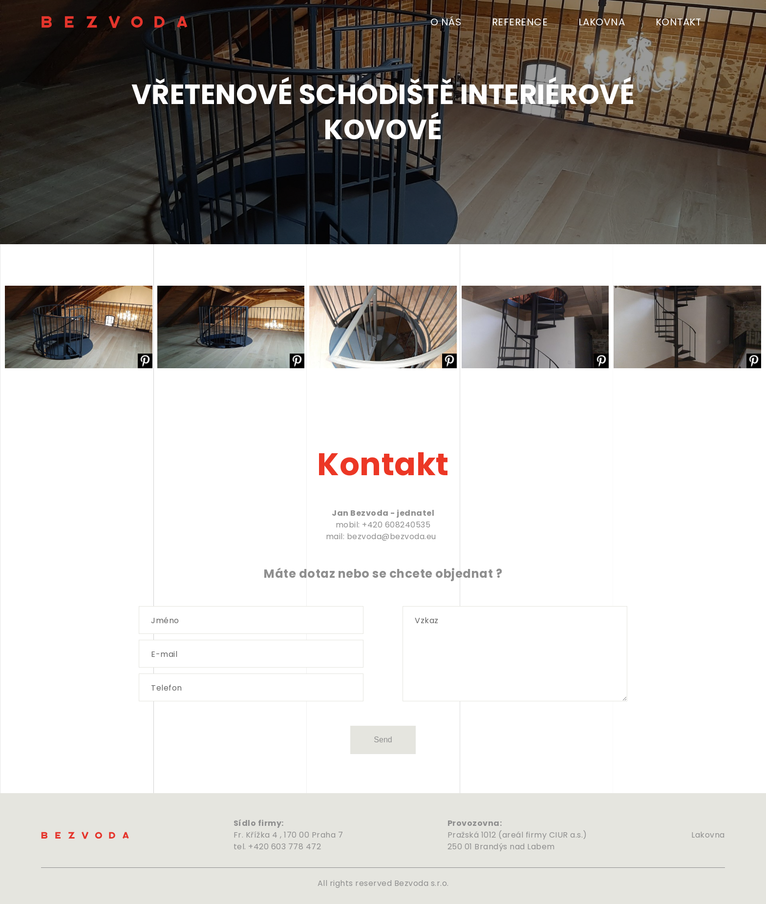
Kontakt (679, 22)
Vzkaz (427, 621)
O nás (446, 22)
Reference (520, 22)
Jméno (165, 621)
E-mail (164, 654)
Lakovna (601, 22)
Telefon (166, 688)
